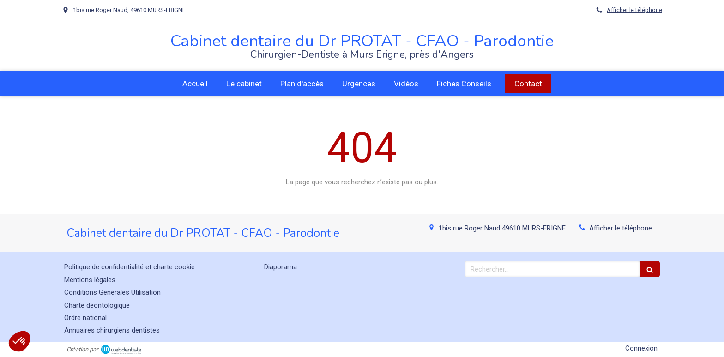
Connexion (641, 348)
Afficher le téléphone (634, 9)
